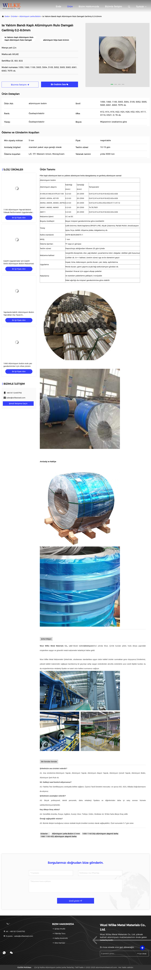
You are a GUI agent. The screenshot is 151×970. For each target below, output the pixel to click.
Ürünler (14, 16)
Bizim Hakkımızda (89, 6)
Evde (58, 6)
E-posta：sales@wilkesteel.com (18, 936)
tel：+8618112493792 (14, 931)
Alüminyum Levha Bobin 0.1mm (66, 834)
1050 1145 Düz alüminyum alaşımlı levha (100, 834)
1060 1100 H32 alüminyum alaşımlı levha (58, 836)
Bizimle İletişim (113, 6)
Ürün (70, 6)
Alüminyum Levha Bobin (29, 16)
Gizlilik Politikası (24, 967)
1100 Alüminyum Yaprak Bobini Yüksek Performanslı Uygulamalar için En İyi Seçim (18, 212)
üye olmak (141, 953)
